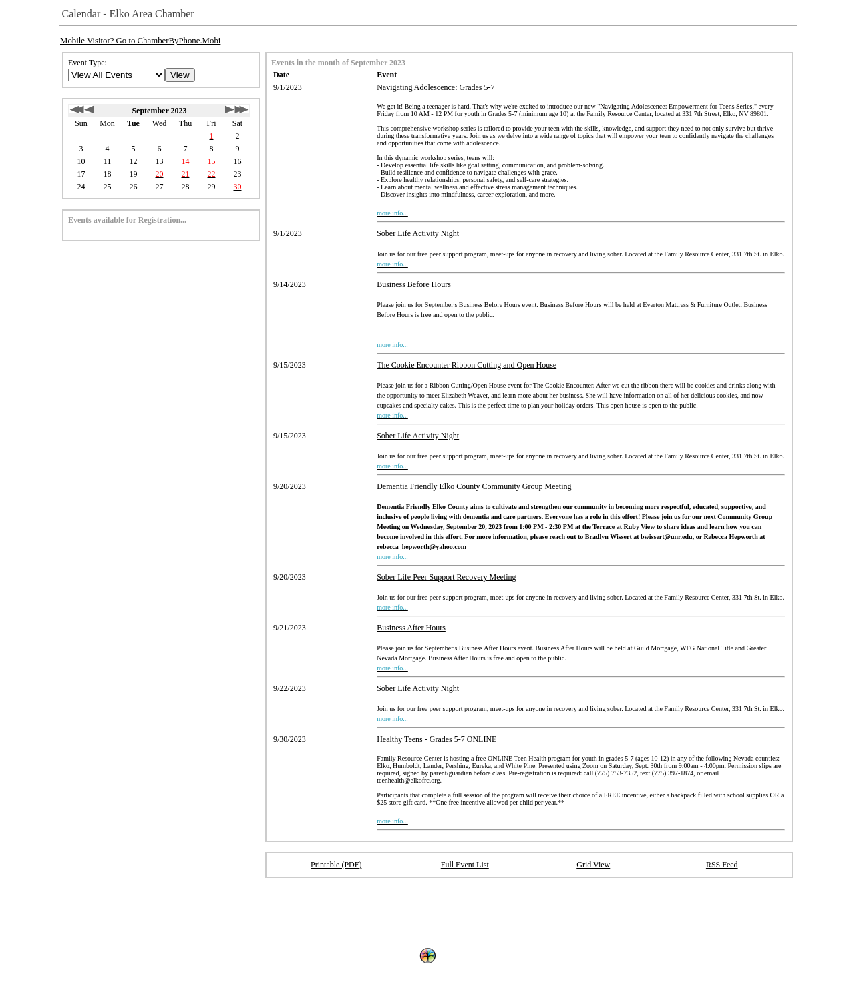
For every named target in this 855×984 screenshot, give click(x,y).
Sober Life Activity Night (418, 233)
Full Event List (465, 864)
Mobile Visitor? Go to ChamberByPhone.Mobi (140, 40)
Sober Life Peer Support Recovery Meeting (446, 577)
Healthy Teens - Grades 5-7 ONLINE (436, 739)
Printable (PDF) (336, 864)
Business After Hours (411, 627)
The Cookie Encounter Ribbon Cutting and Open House (466, 365)
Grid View (593, 864)
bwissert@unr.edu (667, 536)
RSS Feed (722, 864)
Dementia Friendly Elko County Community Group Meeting (474, 486)
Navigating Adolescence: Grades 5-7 (435, 87)
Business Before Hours (414, 284)
